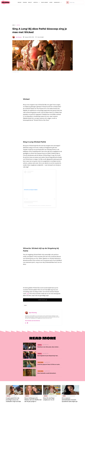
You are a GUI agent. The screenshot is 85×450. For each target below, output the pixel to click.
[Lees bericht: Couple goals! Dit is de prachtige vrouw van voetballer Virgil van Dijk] (14, 390)
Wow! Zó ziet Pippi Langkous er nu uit (48, 398)
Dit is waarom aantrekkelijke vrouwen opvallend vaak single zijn (69, 399)
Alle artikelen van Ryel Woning (32, 320)
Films (25, 305)
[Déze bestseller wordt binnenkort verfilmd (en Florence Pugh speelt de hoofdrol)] (42, 372)
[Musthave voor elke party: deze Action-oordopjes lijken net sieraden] (42, 346)
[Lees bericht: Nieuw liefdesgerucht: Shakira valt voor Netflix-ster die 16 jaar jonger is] (33, 390)
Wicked (26, 99)
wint (27, 293)
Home (13, 25)
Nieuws (8, 395)
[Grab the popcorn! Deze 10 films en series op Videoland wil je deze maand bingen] (42, 363)
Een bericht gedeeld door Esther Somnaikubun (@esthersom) (39, 205)
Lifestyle (18, 25)
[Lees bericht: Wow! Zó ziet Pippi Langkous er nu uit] (52, 390)
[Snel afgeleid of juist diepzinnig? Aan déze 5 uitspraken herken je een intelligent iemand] (42, 355)
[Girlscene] (5, 2)
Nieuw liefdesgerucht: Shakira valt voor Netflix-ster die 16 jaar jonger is (33, 399)
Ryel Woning (19, 37)
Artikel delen (41, 299)
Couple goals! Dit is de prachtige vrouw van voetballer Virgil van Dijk (13, 399)
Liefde (64, 395)
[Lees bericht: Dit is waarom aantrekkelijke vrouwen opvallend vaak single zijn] (70, 390)
